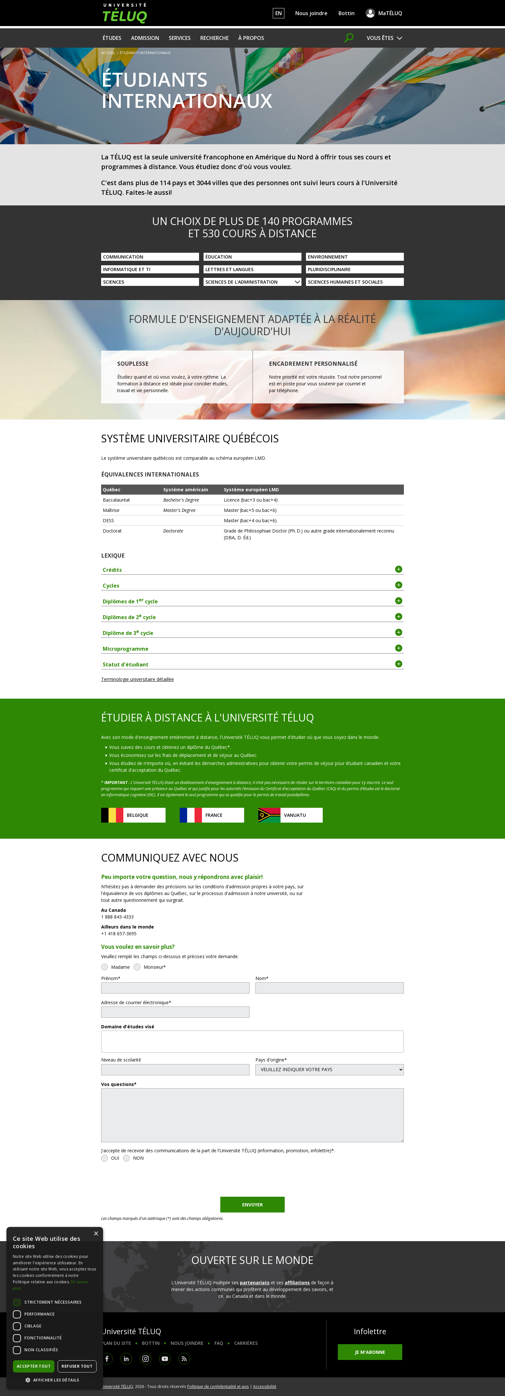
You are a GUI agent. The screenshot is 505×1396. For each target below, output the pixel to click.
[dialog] (54, 1308)
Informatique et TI (126, 269)
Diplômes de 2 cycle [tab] (253, 617)
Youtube (165, 1358)
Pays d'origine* (271, 1060)
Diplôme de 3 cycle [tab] (253, 632)
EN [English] (278, 13)
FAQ (218, 1343)
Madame (120, 967)
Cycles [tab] (253, 585)
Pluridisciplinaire (329, 269)
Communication (123, 257)
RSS (184, 1358)
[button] (55, 1380)
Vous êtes (380, 38)
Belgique (137, 815)
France (214, 815)
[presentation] (150, 1180)
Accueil (108, 52)
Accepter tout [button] (34, 1366)
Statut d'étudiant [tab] (253, 664)
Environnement (328, 257)
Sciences (113, 282)
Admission (145, 38)
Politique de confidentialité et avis (218, 1386)
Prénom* (110, 978)
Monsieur (153, 967)
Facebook (107, 1358)
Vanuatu (295, 815)
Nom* (262, 978)
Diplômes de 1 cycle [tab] (253, 601)
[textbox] (105, 1039)
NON (138, 1158)
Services (180, 38)
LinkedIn (126, 1358)
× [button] (95, 1233)
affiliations (297, 1282)
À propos (251, 38)
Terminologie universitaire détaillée (137, 679)
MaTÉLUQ (390, 13)
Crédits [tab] (253, 569)
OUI (115, 1158)
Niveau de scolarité (121, 1060)
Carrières (246, 1343)
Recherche (214, 38)
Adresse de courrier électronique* (136, 1002)
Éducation (218, 257)
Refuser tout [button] (77, 1366)
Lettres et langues (229, 269)
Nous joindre (311, 13)
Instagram (145, 1358)
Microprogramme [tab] (253, 648)
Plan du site (116, 1343)
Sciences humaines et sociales (345, 282)
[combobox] (252, 1041)
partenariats (255, 1282)
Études (112, 38)
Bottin (346, 13)
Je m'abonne (370, 1352)
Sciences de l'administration (241, 282)
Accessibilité (264, 1386)
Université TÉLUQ (117, 1386)
